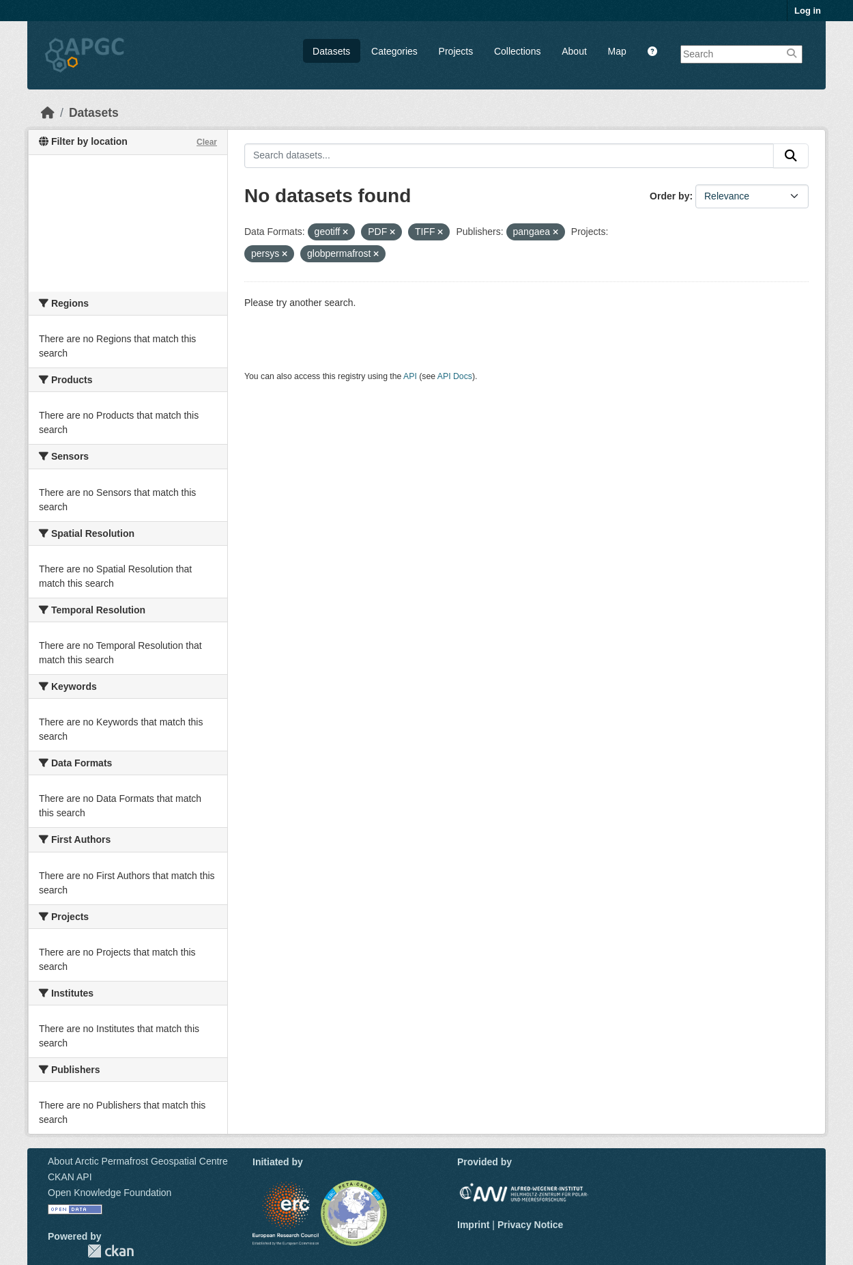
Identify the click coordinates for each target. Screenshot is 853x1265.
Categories (394, 51)
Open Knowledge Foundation (109, 1192)
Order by (669, 196)
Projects (456, 51)
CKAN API (70, 1176)
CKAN (110, 1251)
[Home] (48, 113)
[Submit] (791, 155)
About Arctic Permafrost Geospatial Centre (138, 1161)
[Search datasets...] (509, 155)
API (410, 376)
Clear (207, 142)
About (574, 51)
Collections (517, 51)
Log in (807, 10)
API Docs (454, 376)
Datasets (331, 51)
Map (617, 51)
